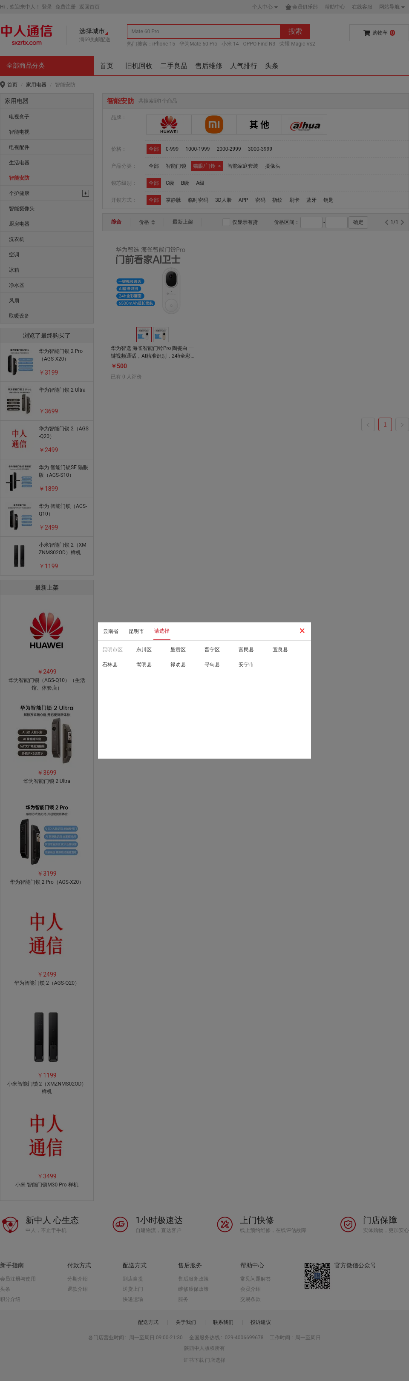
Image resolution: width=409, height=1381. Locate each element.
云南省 (110, 631)
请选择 (162, 631)
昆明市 (136, 631)
